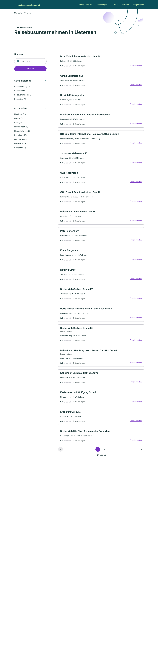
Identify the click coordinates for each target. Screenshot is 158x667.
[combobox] (30, 62)
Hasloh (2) (18, 119)
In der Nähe (20, 109)
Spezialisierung (22, 81)
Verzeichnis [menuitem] (84, 4)
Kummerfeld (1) (21, 140)
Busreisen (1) (19, 91)
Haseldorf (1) (20, 144)
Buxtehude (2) (20, 135)
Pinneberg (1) (20, 148)
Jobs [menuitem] (115, 4)
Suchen (30, 69)
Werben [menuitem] (125, 4)
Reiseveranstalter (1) (23, 95)
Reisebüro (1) (20, 99)
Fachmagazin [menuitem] (103, 4)
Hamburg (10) (20, 114)
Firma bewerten (135, 66)
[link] (101, 62)
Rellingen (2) (19, 123)
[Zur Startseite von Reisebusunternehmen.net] (27, 4)
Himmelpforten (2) (22, 131)
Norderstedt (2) (21, 127)
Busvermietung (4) (22, 87)
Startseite (18, 13)
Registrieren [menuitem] (138, 4)
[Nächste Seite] (141, 464)
